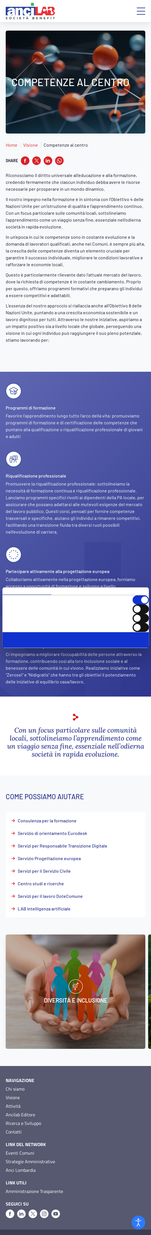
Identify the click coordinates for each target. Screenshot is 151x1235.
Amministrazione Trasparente (34, 1180)
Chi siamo (15, 1078)
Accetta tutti (75, 634)
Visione (30, 145)
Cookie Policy (45, 1226)
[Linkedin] (21, 1202)
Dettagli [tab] (75, 591)
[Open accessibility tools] (138, 1222)
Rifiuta (75, 645)
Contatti (14, 1120)
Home (11, 145)
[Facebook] (10, 1202)
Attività (13, 1095)
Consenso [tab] (26, 591)
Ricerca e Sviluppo (23, 1112)
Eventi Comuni (20, 1142)
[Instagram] (44, 1202)
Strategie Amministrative (30, 1150)
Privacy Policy (17, 1226)
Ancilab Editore (20, 1103)
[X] (33, 1202)
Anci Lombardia (21, 1159)
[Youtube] (55, 1202)
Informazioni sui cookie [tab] (124, 591)
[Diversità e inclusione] (75, 980)
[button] (141, 11)
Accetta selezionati (75, 640)
